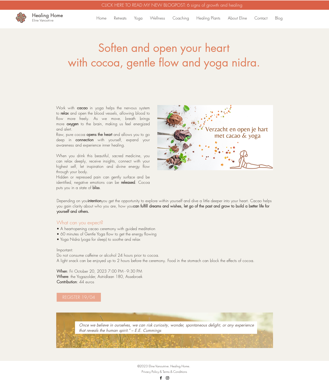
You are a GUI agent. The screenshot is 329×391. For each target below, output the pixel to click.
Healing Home (47, 15)
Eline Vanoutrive (43, 20)
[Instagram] (167, 378)
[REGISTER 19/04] (79, 297)
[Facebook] (161, 378)
